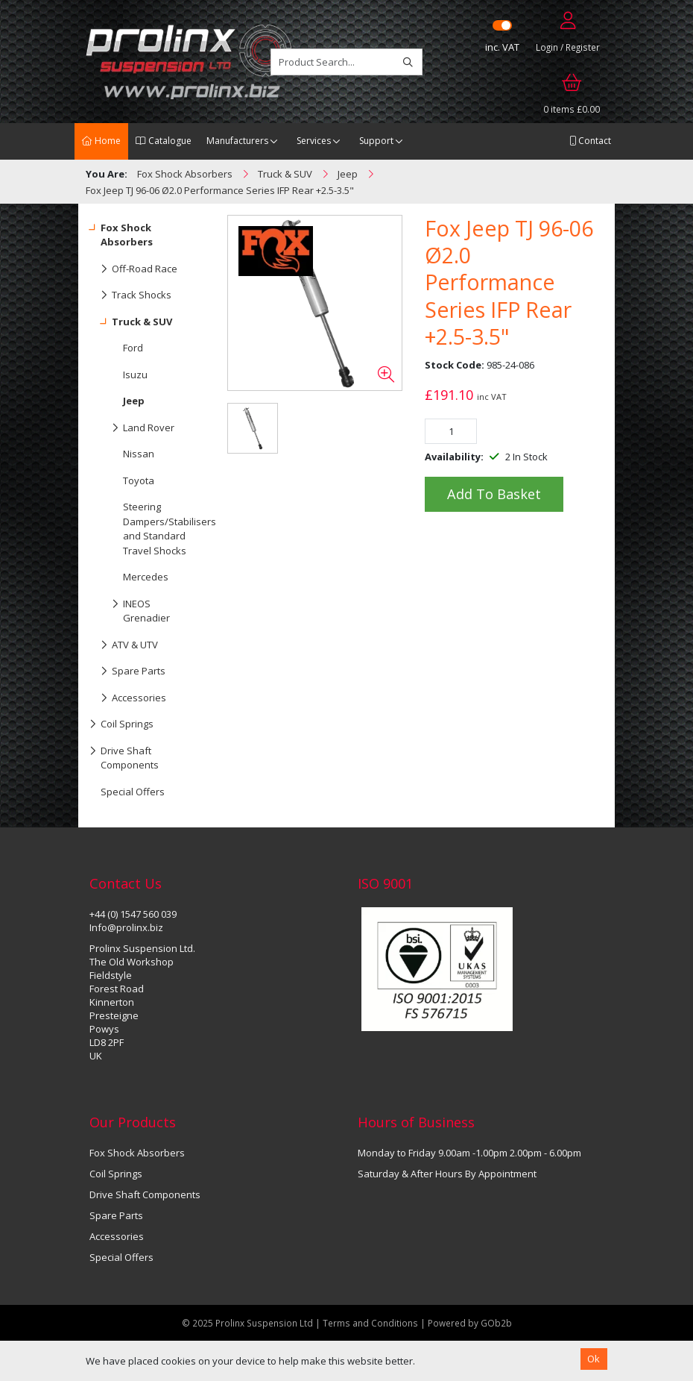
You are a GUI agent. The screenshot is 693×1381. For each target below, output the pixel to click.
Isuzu (135, 374)
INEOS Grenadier (129, 608)
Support (376, 140)
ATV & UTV (123, 645)
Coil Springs (121, 724)
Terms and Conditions (371, 1323)
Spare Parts (127, 671)
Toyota (138, 480)
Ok (593, 1358)
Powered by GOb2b (470, 1323)
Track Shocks (130, 295)
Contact (590, 140)
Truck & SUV (130, 322)
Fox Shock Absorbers (121, 232)
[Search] (408, 62)
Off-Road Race (133, 269)
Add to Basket (494, 494)
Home (101, 140)
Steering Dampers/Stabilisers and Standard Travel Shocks (162, 528)
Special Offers (133, 791)
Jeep (134, 400)
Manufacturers (237, 140)
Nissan (138, 453)
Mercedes (145, 576)
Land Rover (131, 428)
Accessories (127, 698)
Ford (133, 347)
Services (314, 140)
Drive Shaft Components (124, 755)
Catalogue (164, 140)
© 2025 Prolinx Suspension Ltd (247, 1323)
